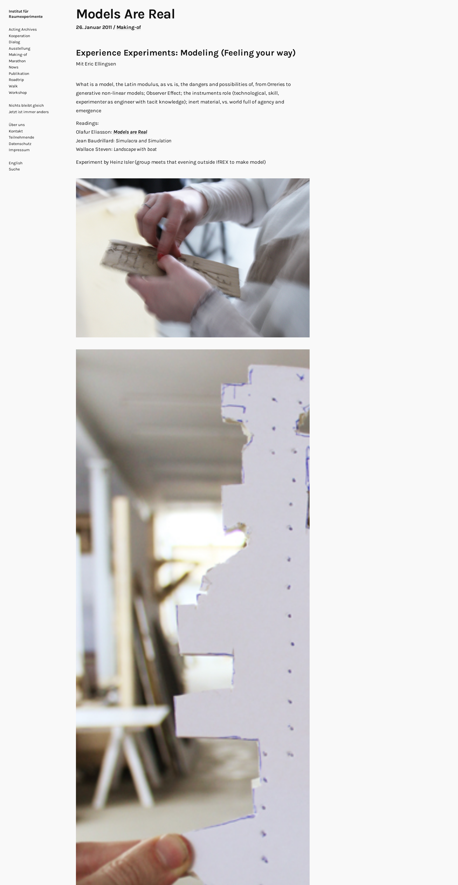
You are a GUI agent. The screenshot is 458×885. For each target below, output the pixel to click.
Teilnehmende (21, 137)
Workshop (18, 92)
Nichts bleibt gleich (26, 105)
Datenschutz (20, 144)
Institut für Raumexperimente (26, 14)
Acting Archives (23, 29)
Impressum (19, 150)
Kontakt (16, 131)
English (15, 163)
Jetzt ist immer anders (29, 112)
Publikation (19, 73)
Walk (13, 86)
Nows (13, 67)
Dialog (14, 42)
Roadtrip (16, 79)
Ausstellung (19, 48)
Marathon (17, 61)
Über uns (17, 125)
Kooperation (19, 36)
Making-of (18, 54)
